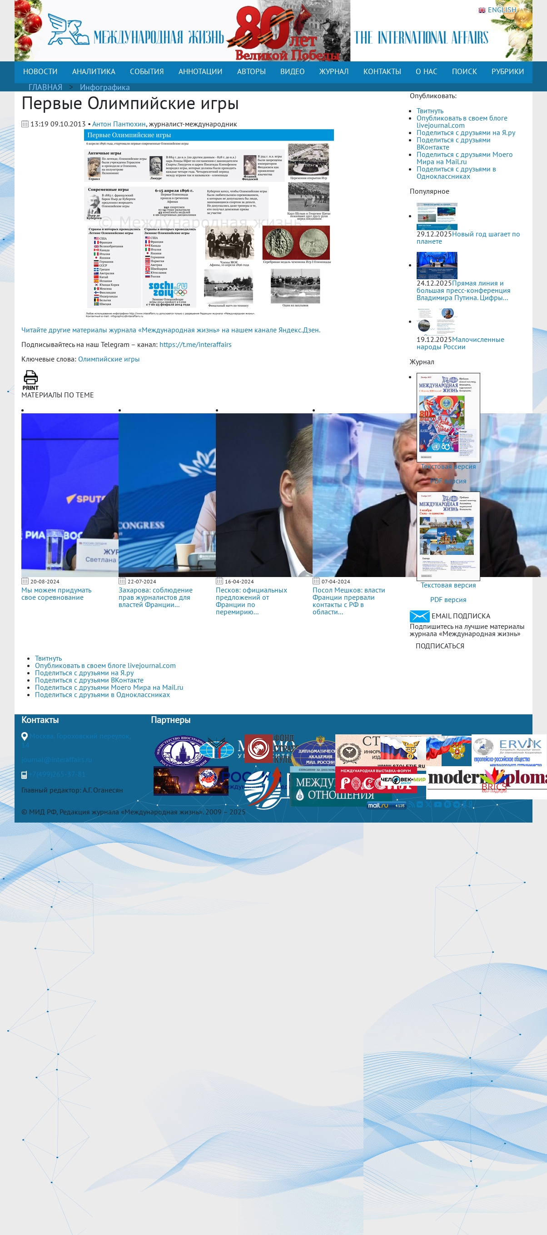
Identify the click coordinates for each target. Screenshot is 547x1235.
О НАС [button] (427, 71)
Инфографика (105, 87)
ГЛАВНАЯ (45, 87)
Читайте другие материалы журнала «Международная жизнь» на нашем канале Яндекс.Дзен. (170, 329)
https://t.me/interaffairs (195, 344)
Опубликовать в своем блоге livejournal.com (462, 121)
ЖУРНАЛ (334, 71)
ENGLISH (497, 10)
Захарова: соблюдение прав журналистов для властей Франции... (156, 597)
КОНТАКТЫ (382, 71)
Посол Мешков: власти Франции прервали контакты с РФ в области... (349, 600)
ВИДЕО (292, 71)
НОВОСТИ (40, 71)
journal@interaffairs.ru (56, 759)
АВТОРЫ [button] (251, 71)
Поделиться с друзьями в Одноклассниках (456, 172)
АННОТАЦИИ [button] (201, 71)
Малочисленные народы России (460, 343)
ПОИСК (464, 71)
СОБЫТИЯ (147, 71)
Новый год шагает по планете (468, 237)
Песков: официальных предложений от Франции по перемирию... (251, 600)
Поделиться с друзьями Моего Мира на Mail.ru (465, 158)
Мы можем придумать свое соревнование (56, 593)
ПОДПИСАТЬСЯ (440, 645)
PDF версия (448, 480)
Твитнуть (430, 110)
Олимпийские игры (109, 358)
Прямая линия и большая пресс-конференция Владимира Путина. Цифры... (464, 290)
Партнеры (170, 720)
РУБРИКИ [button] (508, 71)
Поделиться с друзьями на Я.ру (466, 132)
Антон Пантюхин (119, 123)
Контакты (40, 720)
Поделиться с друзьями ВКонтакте (454, 143)
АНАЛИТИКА (93, 71)
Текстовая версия (448, 466)
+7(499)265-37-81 (57, 773)
